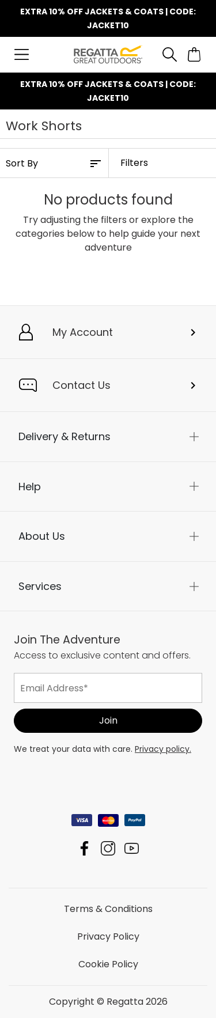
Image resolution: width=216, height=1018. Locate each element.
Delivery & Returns (64, 436)
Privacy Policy (108, 936)
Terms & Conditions (108, 908)
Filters (134, 162)
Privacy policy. (163, 749)
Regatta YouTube (131, 848)
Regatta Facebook (84, 848)
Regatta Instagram (108, 848)
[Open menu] (21, 54)
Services (40, 586)
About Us (41, 536)
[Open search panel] (169, 54)
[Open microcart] (194, 54)
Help (29, 486)
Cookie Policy (108, 964)
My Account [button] (82, 332)
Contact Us (81, 385)
